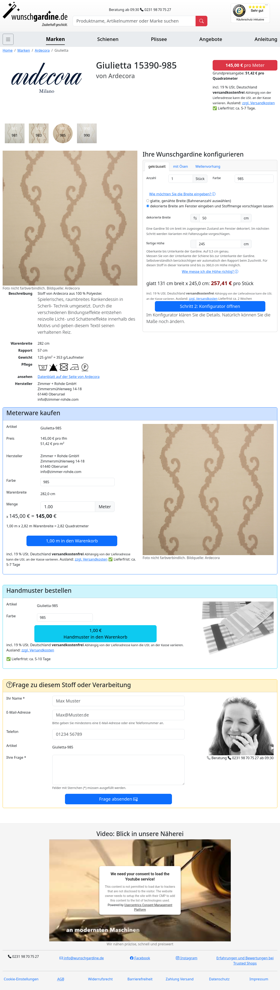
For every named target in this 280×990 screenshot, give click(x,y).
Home (8, 50)
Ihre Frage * (16, 757)
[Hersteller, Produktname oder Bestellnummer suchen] (134, 21)
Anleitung (266, 39)
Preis (10, 438)
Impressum (259, 979)
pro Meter (245, 65)
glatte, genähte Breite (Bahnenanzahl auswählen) (188, 200)
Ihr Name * (15, 698)
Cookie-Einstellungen (21, 979)
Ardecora (42, 50)
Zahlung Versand (180, 979)
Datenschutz (219, 979)
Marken (55, 39)
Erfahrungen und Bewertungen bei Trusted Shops (245, 961)
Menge (12, 504)
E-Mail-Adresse (18, 712)
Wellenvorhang (207, 166)
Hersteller (14, 456)
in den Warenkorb (72, 541)
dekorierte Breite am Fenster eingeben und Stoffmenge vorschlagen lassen (209, 206)
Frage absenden (118, 799)
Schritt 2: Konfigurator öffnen (210, 306)
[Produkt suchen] (201, 21)
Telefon (12, 731)
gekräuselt (157, 166)
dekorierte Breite (158, 217)
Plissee (159, 39)
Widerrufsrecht (100, 979)
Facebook (140, 958)
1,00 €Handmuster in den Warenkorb (95, 633)
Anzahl (151, 178)
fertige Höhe (155, 243)
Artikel (11, 426)
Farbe (217, 178)
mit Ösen (180, 166)
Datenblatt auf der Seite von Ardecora (69, 376)
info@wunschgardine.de (82, 958)
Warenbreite (16, 492)
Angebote (210, 39)
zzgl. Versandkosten (258, 103)
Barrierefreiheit (140, 979)
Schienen (108, 39)
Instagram (186, 958)
